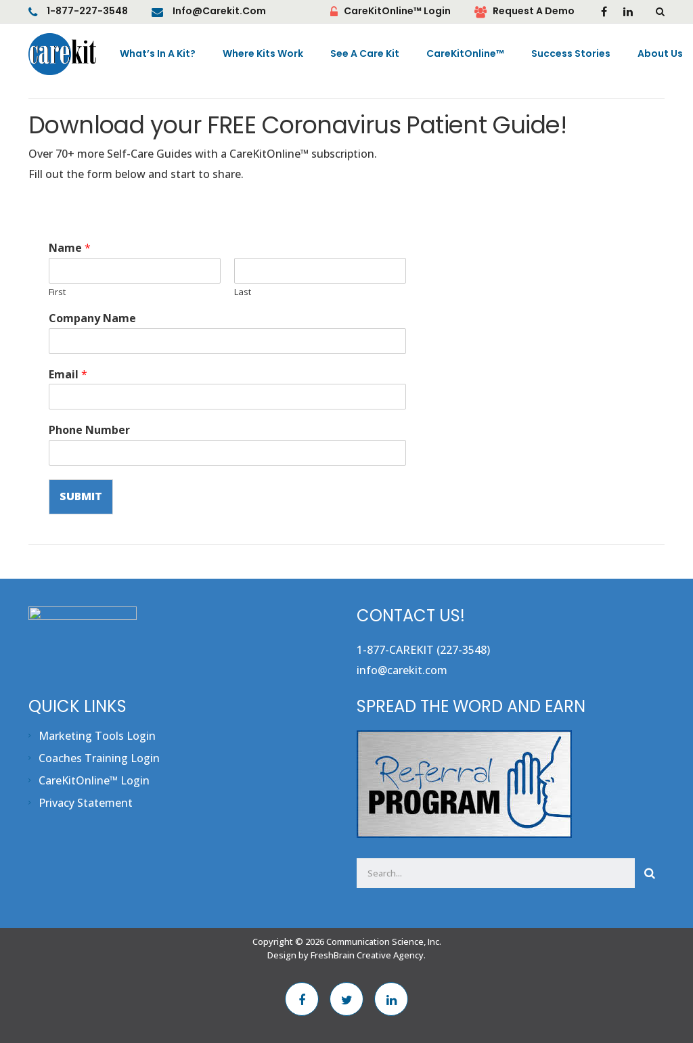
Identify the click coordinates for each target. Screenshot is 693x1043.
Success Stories (570, 54)
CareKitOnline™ (465, 54)
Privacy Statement (86, 802)
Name (70, 248)
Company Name (92, 318)
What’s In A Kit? (158, 54)
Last (242, 292)
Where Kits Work (263, 54)
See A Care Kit (364, 54)
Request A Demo (534, 11)
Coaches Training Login (99, 758)
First (57, 292)
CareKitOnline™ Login (397, 11)
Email (68, 375)
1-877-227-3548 (87, 11)
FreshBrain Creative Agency (367, 955)
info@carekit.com (219, 11)
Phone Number (89, 430)
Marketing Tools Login (97, 735)
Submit (81, 496)
